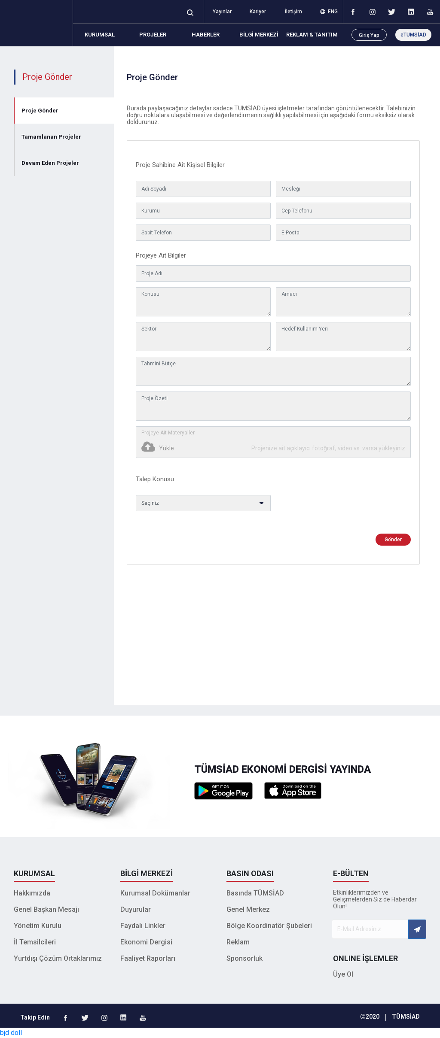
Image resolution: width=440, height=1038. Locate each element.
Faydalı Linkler (142, 926)
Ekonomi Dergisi (146, 942)
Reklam (238, 942)
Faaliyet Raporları (147, 958)
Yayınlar (222, 12)
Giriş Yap (369, 35)
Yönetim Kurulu (37, 926)
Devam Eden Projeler (50, 163)
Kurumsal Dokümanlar (155, 893)
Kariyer (258, 12)
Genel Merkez (248, 909)
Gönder (393, 540)
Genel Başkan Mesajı (46, 909)
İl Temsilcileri (35, 942)
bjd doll (11, 1033)
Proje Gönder (39, 110)
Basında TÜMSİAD (255, 893)
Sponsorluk (244, 958)
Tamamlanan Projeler (51, 137)
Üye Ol (343, 974)
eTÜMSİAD (413, 35)
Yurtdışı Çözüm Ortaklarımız (58, 958)
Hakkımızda (32, 893)
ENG (329, 12)
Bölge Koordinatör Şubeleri (269, 926)
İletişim (293, 12)
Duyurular (135, 909)
